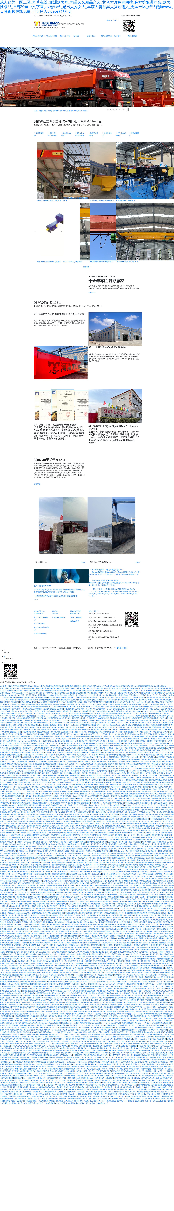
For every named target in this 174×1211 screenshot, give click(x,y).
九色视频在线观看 (167, 723)
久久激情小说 (132, 741)
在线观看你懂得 (6, 725)
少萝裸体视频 (78, 1055)
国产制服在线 (105, 947)
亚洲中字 (104, 1094)
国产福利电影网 (71, 812)
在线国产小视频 (69, 780)
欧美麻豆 (53, 725)
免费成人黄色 (13, 695)
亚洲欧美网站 (91, 954)
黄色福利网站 (114, 784)
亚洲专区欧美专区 (140, 908)
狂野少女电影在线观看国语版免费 (23, 718)
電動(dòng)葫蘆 (64, 119)
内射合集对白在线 (152, 814)
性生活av (127, 872)
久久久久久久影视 (55, 860)
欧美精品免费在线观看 (85, 940)
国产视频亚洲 (9, 1099)
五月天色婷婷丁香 (106, 1046)
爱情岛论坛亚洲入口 (107, 798)
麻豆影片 (66, 885)
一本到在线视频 (58, 888)
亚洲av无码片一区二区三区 (164, 702)
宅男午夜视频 (54, 842)
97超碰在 (14, 823)
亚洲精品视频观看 (133, 801)
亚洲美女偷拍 (110, 1085)
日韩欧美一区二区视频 (111, 899)
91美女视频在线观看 (34, 817)
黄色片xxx (65, 807)
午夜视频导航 (96, 782)
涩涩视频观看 (112, 1050)
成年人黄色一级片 (141, 734)
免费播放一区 (68, 963)
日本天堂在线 (125, 1044)
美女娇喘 (127, 1005)
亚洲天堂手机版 (8, 784)
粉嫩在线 (37, 1092)
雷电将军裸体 (57, 872)
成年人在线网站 (70, 798)
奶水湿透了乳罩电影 (66, 1011)
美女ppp (93, 723)
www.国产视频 (48, 986)
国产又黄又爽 (140, 984)
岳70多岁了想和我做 (115, 830)
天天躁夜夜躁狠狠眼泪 (33, 1011)
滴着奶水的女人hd (8, 1076)
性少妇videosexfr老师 (131, 1002)
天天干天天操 (150, 984)
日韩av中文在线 (50, 959)
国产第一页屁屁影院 (28, 716)
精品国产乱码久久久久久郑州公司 (78, 723)
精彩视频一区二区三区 (146, 720)
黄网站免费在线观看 (166, 794)
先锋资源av (143, 1082)
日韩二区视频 (79, 975)
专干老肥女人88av (83, 833)
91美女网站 (7, 853)
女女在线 (4, 697)
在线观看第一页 (121, 897)
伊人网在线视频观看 (157, 819)
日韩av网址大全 (75, 775)
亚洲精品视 (79, 1009)
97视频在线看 (107, 835)
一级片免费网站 (140, 1021)
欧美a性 (88, 768)
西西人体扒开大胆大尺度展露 (90, 1053)
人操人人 (65, 1046)
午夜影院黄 (145, 945)
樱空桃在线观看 (51, 828)
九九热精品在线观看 (57, 1005)
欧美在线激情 (60, 1062)
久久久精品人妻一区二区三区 (47, 858)
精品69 (71, 787)
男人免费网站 (22, 1027)
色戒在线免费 (16, 906)
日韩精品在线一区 (137, 972)
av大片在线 (77, 782)
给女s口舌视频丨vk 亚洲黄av (41, 872)
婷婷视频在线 (16, 837)
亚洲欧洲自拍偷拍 (145, 812)
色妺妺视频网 (169, 970)
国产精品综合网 (146, 856)
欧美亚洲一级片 (63, 764)
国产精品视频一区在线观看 (22, 789)
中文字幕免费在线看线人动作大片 (61, 837)
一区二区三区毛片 (61, 1080)
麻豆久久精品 (91, 814)
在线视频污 (109, 1078)
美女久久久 (15, 711)
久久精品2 (87, 1009)
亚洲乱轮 (151, 810)
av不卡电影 (19, 874)
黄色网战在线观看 (98, 768)
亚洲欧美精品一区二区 (126, 1025)
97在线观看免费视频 (161, 853)
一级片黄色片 (119, 748)
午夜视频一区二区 (127, 768)
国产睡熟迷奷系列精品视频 (111, 826)
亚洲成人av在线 (95, 727)
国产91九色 (81, 1092)
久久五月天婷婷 (11, 741)
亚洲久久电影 (100, 1044)
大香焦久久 (13, 727)
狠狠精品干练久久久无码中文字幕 (140, 867)
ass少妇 (114, 892)
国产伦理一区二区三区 (40, 975)
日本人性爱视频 (158, 858)
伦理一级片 (38, 768)
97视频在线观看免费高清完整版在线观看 (75, 849)
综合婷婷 (31, 1025)
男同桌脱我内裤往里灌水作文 (21, 766)
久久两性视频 (128, 883)
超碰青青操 (63, 1099)
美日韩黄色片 (166, 1055)
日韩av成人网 (17, 725)
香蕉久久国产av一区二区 (28, 702)
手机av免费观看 (121, 991)
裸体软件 (38, 943)
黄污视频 (18, 1023)
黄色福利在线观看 (52, 796)
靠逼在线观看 (12, 1027)
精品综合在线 (70, 938)
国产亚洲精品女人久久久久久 (115, 1096)
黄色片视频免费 (69, 915)
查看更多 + (92, 316)
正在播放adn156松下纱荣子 (39, 801)
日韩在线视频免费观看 (66, 1009)
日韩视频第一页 (153, 1030)
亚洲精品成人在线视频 (80, 924)
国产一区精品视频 (46, 791)
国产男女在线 (124, 814)
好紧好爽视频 (130, 933)
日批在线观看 (73, 874)
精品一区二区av (155, 709)
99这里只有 (99, 890)
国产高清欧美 (51, 1078)
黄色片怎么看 (164, 746)
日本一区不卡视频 (163, 872)
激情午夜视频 (106, 851)
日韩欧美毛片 (62, 762)
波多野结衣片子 (27, 1005)
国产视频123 (121, 984)
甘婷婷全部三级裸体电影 (18, 849)
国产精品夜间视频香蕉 (37, 888)
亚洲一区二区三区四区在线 (51, 1046)
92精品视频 (4, 702)
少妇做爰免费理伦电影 (39, 803)
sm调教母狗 (138, 883)
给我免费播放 (73, 908)
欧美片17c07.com (81, 1044)
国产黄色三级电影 (120, 1078)
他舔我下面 (60, 956)
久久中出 (3, 927)
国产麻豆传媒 (97, 835)
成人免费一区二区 (108, 904)
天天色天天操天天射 (144, 752)
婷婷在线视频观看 (12, 830)
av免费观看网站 (48, 1039)
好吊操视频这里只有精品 (67, 810)
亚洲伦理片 (121, 1041)
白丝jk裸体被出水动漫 (107, 732)
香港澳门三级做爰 (103, 856)
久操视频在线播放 (159, 885)
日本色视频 (4, 1055)
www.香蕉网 (159, 883)
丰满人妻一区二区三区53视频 (42, 784)
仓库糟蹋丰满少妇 (91, 963)
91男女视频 (69, 927)
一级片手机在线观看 (102, 771)
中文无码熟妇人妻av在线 (112, 929)
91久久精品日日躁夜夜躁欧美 (71, 1037)
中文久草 (111, 764)
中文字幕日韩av (81, 989)
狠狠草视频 (155, 1005)
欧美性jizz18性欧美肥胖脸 (31, 924)
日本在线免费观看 (151, 736)
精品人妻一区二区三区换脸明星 (156, 1101)
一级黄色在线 (156, 830)
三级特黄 (8, 782)
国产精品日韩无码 (67, 759)
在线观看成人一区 (158, 993)
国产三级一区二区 (90, 853)
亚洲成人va (11, 947)
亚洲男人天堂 (116, 775)
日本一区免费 (140, 897)
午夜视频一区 (53, 778)
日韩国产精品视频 (76, 933)
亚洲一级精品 (140, 1037)
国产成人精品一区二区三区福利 (153, 778)
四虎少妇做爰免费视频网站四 (113, 812)
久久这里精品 (45, 725)
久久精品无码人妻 (76, 778)
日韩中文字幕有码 (89, 778)
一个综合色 (33, 892)
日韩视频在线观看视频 (16, 697)
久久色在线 (55, 895)
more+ (83, 610)
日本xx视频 (135, 746)
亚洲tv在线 (82, 1050)
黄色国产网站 (125, 757)
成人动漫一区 (28, 768)
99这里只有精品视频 (117, 1032)
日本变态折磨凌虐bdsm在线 (36, 929)
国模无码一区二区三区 (23, 1009)
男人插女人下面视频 (16, 734)
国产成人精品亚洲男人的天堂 (161, 796)
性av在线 (50, 823)
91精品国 (166, 840)
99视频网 (55, 810)
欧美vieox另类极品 (67, 768)
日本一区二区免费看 (14, 940)
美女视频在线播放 (86, 1002)
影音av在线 (147, 943)
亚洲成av (93, 860)
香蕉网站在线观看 (80, 821)
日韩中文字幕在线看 (117, 803)
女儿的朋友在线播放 (165, 729)
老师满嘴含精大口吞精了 (146, 1027)
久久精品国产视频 (56, 773)
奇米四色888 (12, 872)
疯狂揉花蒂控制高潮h (94, 739)
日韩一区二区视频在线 (71, 771)
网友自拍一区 (61, 814)
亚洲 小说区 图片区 (92, 883)
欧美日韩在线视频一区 (121, 989)
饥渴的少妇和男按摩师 (16, 840)
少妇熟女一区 (47, 1018)
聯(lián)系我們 (112, 20)
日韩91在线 (16, 938)
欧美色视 (129, 858)
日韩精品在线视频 (142, 1060)
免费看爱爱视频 (84, 748)
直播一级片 (105, 986)
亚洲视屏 (139, 1011)
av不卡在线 (16, 812)
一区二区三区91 (35, 780)
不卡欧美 (106, 746)
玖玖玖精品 (23, 972)
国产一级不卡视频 (123, 1055)
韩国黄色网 (147, 718)
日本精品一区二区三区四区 (106, 723)
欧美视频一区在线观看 (38, 1057)
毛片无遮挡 (33, 1082)
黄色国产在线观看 (49, 734)
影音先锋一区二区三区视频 (155, 837)
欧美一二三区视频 (135, 842)
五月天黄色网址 (36, 865)
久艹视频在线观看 (46, 787)
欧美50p (150, 904)
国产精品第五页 (30, 970)
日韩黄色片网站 (94, 1037)
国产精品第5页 (14, 702)
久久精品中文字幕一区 (8, 888)
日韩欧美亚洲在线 (43, 1071)
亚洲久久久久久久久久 (77, 807)
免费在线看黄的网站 (128, 1030)
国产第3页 (56, 1018)
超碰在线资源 (86, 757)
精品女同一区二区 (128, 775)
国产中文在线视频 (162, 768)
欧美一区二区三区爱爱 (54, 933)
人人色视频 (59, 780)
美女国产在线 (106, 950)
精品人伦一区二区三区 (13, 757)
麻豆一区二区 (76, 757)
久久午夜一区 (159, 915)
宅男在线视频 (141, 888)
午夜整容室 (90, 1018)
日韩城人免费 (5, 729)
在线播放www (37, 995)
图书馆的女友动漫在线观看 (70, 936)
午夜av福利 (46, 805)
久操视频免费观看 (9, 778)
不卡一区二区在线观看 (79, 929)
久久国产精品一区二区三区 (148, 952)
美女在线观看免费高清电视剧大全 (122, 1034)
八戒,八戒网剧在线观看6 (85, 885)
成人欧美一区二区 (119, 931)
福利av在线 (13, 805)
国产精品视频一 (131, 752)
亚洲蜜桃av (113, 773)
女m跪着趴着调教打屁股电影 (158, 725)
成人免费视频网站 (10, 851)
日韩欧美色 (83, 908)
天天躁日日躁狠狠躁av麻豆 (25, 778)
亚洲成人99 (13, 895)
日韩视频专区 (133, 837)
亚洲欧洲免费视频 (131, 789)
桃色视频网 (143, 922)
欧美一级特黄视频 (9, 956)
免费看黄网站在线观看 (59, 865)
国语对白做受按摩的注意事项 (120, 746)
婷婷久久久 (11, 931)
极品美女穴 (166, 791)
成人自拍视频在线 (36, 764)
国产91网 (79, 1076)
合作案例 (76, 36)
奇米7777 (153, 821)
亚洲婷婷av (32, 885)
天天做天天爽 (13, 828)
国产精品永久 (5, 704)
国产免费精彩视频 (38, 908)
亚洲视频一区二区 (34, 899)
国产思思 (134, 977)
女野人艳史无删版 (13, 984)
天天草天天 (121, 1037)
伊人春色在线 (96, 950)
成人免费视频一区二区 (34, 961)
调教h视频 (90, 821)
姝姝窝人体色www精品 (100, 895)
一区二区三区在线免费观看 (135, 727)
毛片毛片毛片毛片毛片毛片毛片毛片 (158, 697)
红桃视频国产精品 (71, 736)
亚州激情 (98, 1014)
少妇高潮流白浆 (95, 849)
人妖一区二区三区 (92, 844)
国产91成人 (4, 1053)
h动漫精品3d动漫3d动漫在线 (70, 842)
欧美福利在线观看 (86, 913)
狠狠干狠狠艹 (55, 759)
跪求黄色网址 (35, 812)
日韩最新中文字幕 (15, 1005)
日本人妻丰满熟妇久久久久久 (128, 952)
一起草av (96, 1057)
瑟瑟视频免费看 (168, 1080)
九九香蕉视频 (9, 1041)
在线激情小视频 (93, 732)
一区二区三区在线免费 (65, 1082)
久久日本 (79, 950)
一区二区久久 (61, 750)
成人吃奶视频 (165, 966)
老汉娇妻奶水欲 (151, 851)
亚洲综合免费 (113, 842)
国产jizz (23, 917)
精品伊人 (160, 906)
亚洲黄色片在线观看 (117, 862)
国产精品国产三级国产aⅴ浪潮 (24, 739)
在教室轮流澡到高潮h (114, 959)
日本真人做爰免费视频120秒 (132, 787)
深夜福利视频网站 (151, 972)
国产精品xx (164, 743)
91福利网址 (105, 725)
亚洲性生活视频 (165, 1005)
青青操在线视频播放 (132, 823)
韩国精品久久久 (58, 938)
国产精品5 (6, 803)
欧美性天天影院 (159, 807)
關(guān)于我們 (51, 36)
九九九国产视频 (20, 890)
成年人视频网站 (85, 762)
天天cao (143, 989)
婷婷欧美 (162, 814)
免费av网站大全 (120, 798)
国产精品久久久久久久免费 (150, 1078)
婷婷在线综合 (59, 736)
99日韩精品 (83, 732)
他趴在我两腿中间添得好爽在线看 (38, 826)
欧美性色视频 (161, 929)
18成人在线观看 (37, 1009)
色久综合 (3, 1080)
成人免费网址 (153, 823)
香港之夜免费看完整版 (29, 846)
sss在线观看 (129, 1101)
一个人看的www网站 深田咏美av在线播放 (156, 1023)
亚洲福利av (74, 1050)
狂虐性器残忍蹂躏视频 (76, 862)
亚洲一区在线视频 (49, 995)
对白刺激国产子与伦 (68, 826)
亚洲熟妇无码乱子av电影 (145, 1050)
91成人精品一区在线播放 (30, 837)
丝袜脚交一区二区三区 (23, 807)
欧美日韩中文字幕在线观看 (143, 700)
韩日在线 (92, 858)
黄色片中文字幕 (60, 840)
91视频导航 (18, 1078)
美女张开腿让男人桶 (85, 1080)
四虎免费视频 (133, 881)
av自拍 (29, 869)
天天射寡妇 (96, 1030)
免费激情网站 (25, 736)
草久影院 (142, 837)
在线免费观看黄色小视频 (12, 920)
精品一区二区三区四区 (125, 1076)
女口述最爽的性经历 (158, 693)
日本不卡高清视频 (71, 995)
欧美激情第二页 (132, 798)
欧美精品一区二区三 (63, 734)
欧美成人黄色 (25, 812)
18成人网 (35, 901)
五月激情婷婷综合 (73, 840)
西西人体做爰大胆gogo (12, 911)
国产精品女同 (161, 716)
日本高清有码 (134, 1073)
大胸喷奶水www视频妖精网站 (121, 729)
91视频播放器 (166, 1094)
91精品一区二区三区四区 (35, 959)
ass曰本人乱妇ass (153, 743)
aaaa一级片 (125, 851)
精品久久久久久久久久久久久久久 (152, 860)
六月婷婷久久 (13, 901)
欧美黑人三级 (100, 821)
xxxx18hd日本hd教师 (120, 927)
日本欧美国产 (19, 798)
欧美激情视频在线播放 (137, 851)
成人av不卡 (83, 739)
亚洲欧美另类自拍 (142, 709)
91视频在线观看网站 (76, 801)
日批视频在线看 (91, 807)
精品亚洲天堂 (55, 835)
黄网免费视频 (13, 773)
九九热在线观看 (8, 780)
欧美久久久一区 (157, 977)
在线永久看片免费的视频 (17, 1055)
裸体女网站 (132, 835)
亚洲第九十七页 (89, 979)
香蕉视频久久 (25, 865)
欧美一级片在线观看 (144, 835)
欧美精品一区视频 (98, 780)
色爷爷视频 (152, 739)
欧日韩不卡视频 (12, 922)
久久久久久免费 (76, 743)
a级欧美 (168, 938)
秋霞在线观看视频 (135, 796)
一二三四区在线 (42, 1101)
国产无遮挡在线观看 (58, 819)
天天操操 (146, 1007)
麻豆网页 (61, 727)
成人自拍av (51, 876)
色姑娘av (110, 1021)
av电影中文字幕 (160, 801)
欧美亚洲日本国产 (47, 812)
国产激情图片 (100, 1078)
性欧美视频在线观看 (99, 762)
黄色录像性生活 (115, 725)
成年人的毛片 (147, 885)
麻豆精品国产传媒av (72, 913)
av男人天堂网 (70, 956)
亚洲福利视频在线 (111, 1025)
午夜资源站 (136, 945)
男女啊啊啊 (111, 991)
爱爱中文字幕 (142, 849)
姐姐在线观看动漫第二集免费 (86, 878)
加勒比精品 (53, 890)
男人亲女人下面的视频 (80, 794)
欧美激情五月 (34, 954)
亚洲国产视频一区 (28, 755)
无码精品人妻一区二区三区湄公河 (26, 771)
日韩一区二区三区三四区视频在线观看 (16, 1087)
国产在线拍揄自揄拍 (88, 993)
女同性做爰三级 (119, 1027)
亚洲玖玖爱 (109, 1087)
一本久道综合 (5, 732)
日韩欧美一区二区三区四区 (156, 741)
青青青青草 (163, 1073)
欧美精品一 (29, 1092)
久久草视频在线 (65, 757)
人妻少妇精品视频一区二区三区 (101, 791)
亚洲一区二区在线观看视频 (105, 759)
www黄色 (74, 734)
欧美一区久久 (144, 1073)
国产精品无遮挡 (73, 762)
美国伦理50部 (90, 810)
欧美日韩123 (169, 911)
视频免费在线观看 (43, 732)
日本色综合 (135, 872)
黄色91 (78, 1030)
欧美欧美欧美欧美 (155, 945)
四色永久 (95, 927)
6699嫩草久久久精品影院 (41, 835)
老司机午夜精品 (83, 812)
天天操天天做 (55, 826)
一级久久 (82, 734)
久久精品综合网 (42, 860)
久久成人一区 (104, 823)
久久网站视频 (124, 794)
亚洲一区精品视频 (18, 858)
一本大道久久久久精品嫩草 (162, 700)
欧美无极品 (7, 750)
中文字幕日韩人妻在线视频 (33, 734)
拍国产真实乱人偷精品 (104, 810)
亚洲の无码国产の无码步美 (157, 734)
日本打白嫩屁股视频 (14, 755)
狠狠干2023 (84, 840)
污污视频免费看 (141, 1030)
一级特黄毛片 (93, 989)
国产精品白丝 (55, 732)
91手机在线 (124, 837)
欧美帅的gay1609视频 (50, 961)
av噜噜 (73, 989)
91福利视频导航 (116, 954)
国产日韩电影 (10, 700)
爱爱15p (77, 787)
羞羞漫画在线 (53, 1099)
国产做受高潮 (15, 801)
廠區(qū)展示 (91, 36)
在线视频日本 (59, 823)
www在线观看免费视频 (20, 762)
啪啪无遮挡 (26, 810)
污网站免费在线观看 (122, 1073)
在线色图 (57, 768)
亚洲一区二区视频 (107, 766)
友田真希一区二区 (52, 917)
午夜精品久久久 (24, 833)
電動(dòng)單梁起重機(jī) (78, 119)
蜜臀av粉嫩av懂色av (41, 936)
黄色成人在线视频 (147, 759)
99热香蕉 (37, 746)
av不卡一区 (133, 755)
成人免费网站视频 (126, 784)
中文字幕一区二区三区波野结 (16, 998)
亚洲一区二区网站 (57, 931)
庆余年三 (10, 771)
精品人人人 (155, 890)
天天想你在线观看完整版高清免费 (119, 853)
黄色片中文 (114, 878)
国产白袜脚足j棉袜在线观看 (99, 1005)
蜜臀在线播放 (133, 963)
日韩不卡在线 (36, 906)
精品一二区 (81, 810)
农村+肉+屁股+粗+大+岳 (23, 1073)
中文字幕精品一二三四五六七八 (114, 752)
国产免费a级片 (127, 1039)
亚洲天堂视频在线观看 (123, 807)
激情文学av (11, 961)
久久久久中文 (135, 757)
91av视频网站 (144, 906)
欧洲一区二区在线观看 (99, 755)
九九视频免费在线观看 (42, 748)
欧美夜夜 (83, 842)
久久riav (47, 895)
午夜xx (166, 759)
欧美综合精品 (43, 1016)
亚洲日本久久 (139, 915)
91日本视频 (115, 837)
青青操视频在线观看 (96, 1073)
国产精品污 (35, 787)
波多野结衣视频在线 (65, 782)
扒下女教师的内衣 (80, 837)
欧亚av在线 (8, 768)
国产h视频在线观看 (50, 764)
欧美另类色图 (16, 1034)
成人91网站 (57, 784)
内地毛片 (101, 963)
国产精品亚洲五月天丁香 (98, 881)
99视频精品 (17, 844)
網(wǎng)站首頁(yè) (39, 36)
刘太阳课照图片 (102, 814)
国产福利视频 (39, 1030)
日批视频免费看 (54, 936)
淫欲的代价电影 (26, 938)
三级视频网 (62, 954)
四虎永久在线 (73, 1080)
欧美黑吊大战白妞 (95, 1082)
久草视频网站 (109, 924)
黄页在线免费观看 (79, 844)
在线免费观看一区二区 (76, 1025)
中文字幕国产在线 (139, 1087)
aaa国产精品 (115, 1023)
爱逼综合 (92, 840)
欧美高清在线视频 (57, 915)
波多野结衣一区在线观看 (118, 771)
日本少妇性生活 (146, 762)
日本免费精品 (109, 1073)
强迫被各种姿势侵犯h (133, 856)
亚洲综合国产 (86, 1030)
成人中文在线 (147, 842)
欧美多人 (65, 872)
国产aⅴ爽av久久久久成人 (15, 713)
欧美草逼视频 (168, 977)
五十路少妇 (112, 778)
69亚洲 (142, 695)
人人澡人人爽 (49, 798)
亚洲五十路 (62, 725)
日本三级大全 (42, 846)
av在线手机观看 (107, 1027)
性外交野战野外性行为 (23, 931)
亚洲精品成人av (30, 713)
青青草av (49, 911)
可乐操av (32, 727)
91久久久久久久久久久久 (91, 867)
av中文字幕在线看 (123, 773)
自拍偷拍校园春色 (95, 750)
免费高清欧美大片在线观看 (102, 736)
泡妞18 (21, 828)
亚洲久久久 (7, 766)
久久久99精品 (56, 739)
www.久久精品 (104, 803)
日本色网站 (106, 970)
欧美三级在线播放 (135, 828)
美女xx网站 (41, 917)
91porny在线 (153, 878)
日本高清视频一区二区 (58, 1089)
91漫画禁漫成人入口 (128, 840)
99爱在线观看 (55, 940)
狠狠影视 (34, 1089)
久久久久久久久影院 (7, 936)
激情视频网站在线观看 (85, 1039)
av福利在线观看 (66, 835)
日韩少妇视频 (134, 922)
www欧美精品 (62, 862)
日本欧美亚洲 (86, 782)
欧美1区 (101, 998)
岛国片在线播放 (146, 1069)
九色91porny (84, 881)
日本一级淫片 (153, 775)
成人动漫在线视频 (7, 892)
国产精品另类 (28, 1030)
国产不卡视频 (42, 970)
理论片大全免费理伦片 (79, 766)
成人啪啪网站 (15, 1060)
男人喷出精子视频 (154, 817)
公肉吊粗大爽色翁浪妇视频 (164, 1053)
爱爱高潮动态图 (43, 814)
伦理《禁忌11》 (20, 817)
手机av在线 (34, 1087)
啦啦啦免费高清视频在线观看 (29, 773)
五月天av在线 (94, 947)
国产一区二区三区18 (21, 892)
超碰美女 (153, 716)
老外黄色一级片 (147, 711)
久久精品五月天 (147, 1099)
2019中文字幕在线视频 (48, 901)
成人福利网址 (151, 888)
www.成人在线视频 (71, 869)
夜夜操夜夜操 (155, 1055)
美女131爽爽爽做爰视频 (103, 1064)
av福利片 (85, 1037)
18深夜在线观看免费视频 (42, 874)
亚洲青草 (96, 1094)
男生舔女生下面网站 (72, 856)
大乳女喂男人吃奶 (35, 1046)
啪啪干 (10, 954)
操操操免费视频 (145, 890)
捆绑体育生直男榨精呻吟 (73, 982)
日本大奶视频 (19, 1099)
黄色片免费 (58, 878)
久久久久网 (155, 924)
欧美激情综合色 (51, 883)
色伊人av (53, 814)
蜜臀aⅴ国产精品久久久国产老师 (161, 787)
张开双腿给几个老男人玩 (14, 791)
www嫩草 (85, 775)
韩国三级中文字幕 (47, 780)
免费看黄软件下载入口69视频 (31, 984)
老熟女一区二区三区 (148, 805)
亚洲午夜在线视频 (105, 922)
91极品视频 (84, 771)
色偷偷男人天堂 (143, 927)
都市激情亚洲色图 (131, 892)
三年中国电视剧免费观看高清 (90, 725)
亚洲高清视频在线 (71, 931)
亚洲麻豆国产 (159, 904)
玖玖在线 (18, 993)
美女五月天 (147, 796)
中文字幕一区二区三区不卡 (87, 995)
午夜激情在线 (47, 972)
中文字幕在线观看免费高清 (70, 803)
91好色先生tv (166, 828)
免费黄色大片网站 (115, 874)
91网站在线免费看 (30, 1021)
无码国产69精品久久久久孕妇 (90, 1023)
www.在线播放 (85, 872)
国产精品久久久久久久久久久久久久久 (32, 856)
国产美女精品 (61, 755)
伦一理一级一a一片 (24, 872)
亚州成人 (134, 773)
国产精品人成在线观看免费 (53, 885)
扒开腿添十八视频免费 (128, 888)
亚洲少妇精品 (83, 746)
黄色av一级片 (126, 826)
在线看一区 (29, 936)
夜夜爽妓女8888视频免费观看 (100, 901)
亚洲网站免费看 (168, 1014)
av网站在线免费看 (54, 803)
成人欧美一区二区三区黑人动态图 (33, 844)
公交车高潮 (159, 759)
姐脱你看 (68, 920)
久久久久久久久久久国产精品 (28, 741)
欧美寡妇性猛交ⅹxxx (64, 828)
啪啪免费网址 (95, 945)
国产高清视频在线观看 (49, 899)
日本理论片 (74, 739)
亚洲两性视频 (79, 784)
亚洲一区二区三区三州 (140, 846)
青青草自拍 (116, 851)
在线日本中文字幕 (107, 908)
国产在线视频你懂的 (17, 1014)
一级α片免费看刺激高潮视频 (69, 729)
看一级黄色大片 (14, 716)
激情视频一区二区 (122, 1066)
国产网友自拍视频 (35, 805)
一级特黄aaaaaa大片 (81, 752)
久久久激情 (118, 766)
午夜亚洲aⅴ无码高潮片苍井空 (149, 707)
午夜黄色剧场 (45, 773)
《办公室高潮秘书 (94, 1034)
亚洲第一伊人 (74, 764)
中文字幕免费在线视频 (94, 970)
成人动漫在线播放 (43, 1021)
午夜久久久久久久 (141, 775)
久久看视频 (164, 713)
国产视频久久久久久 (145, 789)
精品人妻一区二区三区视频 (158, 936)
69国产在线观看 (158, 1069)
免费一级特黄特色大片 (42, 739)
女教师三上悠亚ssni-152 (20, 693)
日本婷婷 (148, 723)
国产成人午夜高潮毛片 (15, 720)
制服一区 (91, 1044)
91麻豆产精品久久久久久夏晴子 (18, 764)
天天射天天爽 (117, 917)
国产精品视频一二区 (84, 755)
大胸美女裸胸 (66, 791)
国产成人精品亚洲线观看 (114, 915)
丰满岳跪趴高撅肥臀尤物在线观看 (11, 796)
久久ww (100, 860)
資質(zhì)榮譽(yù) (106, 36)
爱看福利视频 (157, 727)
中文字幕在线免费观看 (162, 711)
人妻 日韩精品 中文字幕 (106, 807)
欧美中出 (91, 1014)
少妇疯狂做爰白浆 (153, 1096)
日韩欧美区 (144, 810)
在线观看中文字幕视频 (12, 723)
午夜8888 (53, 727)
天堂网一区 (8, 876)
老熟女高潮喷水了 (135, 885)
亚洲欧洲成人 (135, 966)
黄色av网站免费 (158, 970)
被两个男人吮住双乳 (131, 812)
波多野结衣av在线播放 (42, 1005)
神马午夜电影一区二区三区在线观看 (108, 840)
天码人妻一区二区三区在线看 (155, 695)
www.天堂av (156, 723)
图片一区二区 (146, 766)
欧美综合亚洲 (160, 810)
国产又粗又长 (19, 1062)
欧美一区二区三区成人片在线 (26, 860)
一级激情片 (50, 856)
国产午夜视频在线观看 (133, 1032)
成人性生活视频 (137, 853)
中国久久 (146, 704)
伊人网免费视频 (8, 977)
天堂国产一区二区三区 (24, 842)
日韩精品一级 (16, 794)
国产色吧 (27, 729)
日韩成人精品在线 (16, 729)
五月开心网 (68, 991)
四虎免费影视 (149, 702)
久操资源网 (13, 867)
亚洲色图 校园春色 (15, 748)
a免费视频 (94, 803)
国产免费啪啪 (146, 693)
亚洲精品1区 (10, 1023)
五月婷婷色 (87, 950)
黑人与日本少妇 (67, 784)
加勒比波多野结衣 (116, 1005)
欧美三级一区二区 (124, 920)
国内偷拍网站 (74, 1046)
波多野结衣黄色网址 (78, 1018)
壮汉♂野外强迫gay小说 (114, 743)
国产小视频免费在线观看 (131, 830)
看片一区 (50, 952)
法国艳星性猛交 (112, 762)
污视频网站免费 (46, 729)
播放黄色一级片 (15, 732)
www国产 (80, 798)
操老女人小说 (27, 1034)
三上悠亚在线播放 (70, 970)
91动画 (60, 771)
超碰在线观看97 (28, 748)
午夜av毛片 (59, 1000)
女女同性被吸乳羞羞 (61, 787)
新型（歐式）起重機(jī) (51, 119)
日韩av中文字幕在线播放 (79, 977)
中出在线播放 (127, 1014)
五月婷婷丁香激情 (44, 915)
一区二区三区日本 (31, 695)
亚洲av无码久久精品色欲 (114, 865)
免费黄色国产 (102, 830)
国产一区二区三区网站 (12, 707)
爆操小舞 (47, 950)
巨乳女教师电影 (64, 766)
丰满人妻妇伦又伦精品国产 (82, 835)
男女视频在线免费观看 (132, 762)
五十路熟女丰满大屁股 (31, 791)
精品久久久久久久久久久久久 (79, 876)
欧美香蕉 (102, 1085)
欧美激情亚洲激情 (30, 915)
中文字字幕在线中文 (20, 899)
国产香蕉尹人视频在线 (39, 833)
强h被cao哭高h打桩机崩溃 (22, 782)
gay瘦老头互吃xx (6, 789)
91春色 (31, 876)
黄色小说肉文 (62, 899)
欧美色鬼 (68, 794)
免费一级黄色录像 (101, 885)
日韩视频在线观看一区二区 (155, 897)
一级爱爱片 (28, 796)
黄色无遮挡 (22, 814)
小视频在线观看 (97, 972)
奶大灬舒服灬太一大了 (119, 1053)
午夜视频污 (81, 970)
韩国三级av (137, 784)
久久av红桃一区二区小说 (147, 1039)
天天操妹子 (27, 1039)
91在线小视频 (64, 1014)
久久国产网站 (37, 766)
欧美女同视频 (85, 803)
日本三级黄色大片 (25, 904)
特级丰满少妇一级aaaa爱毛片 (118, 885)
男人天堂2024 (163, 823)
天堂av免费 (111, 897)
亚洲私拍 (3, 984)
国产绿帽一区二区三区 (153, 833)
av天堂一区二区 (40, 876)
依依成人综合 (96, 874)
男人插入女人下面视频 (151, 911)
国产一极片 (41, 883)
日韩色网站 (113, 920)
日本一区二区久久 (161, 720)
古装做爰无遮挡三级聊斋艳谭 (109, 888)
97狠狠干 (162, 952)
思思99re (10, 989)
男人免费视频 (128, 743)
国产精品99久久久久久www (99, 966)
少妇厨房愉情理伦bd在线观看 (157, 780)
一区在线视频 (72, 1089)
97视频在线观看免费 (29, 732)
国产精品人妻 (40, 851)
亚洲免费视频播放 (111, 828)
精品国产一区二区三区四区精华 (20, 759)
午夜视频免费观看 (145, 881)
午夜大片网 (67, 860)
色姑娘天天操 (161, 1039)
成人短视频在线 (162, 899)
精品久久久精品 (72, 750)
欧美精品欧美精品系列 (54, 830)
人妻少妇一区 (106, 837)
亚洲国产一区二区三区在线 (149, 746)
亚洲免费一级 (32, 830)
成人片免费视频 (41, 762)
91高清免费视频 (14, 1053)
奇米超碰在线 (119, 734)
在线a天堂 (34, 759)
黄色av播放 (134, 844)
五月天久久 (49, 1096)
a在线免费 (22, 830)
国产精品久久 (130, 1037)
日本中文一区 (106, 1023)
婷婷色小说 (107, 775)
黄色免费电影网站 (89, 743)
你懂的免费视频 (11, 826)
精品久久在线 (93, 1032)
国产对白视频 (105, 729)
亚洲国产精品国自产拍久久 (98, 741)
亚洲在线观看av (23, 805)
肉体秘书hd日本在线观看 (31, 757)
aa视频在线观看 (148, 883)
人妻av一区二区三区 (118, 901)
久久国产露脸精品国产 (62, 966)
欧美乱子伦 (121, 1011)
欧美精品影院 (47, 938)
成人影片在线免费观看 (136, 750)
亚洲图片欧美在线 (94, 943)
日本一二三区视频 (45, 741)
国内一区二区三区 (72, 725)
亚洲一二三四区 (8, 817)
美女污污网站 (71, 755)
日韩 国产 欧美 (144, 968)
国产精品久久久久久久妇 (161, 752)
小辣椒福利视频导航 (167, 890)
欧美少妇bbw (19, 936)
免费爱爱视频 (117, 782)
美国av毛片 (91, 759)
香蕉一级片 (113, 1009)
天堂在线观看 (59, 927)
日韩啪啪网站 (58, 817)
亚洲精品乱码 (104, 784)
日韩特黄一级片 (58, 794)
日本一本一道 (122, 913)
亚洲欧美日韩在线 (133, 1078)
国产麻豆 (39, 1032)
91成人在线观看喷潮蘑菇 (9, 972)
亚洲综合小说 (50, 904)
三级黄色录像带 (49, 1103)
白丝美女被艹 (62, 993)
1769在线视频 (163, 975)
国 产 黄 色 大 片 (70, 1092)
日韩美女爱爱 (54, 947)
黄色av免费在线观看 (139, 780)
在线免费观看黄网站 (114, 833)
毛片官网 (17, 989)
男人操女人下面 (152, 895)
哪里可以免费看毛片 (22, 780)
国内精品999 (83, 750)
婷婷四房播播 (123, 922)
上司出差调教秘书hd (91, 922)
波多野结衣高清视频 (126, 1016)
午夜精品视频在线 (40, 1007)
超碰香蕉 (113, 936)
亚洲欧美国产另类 (128, 1021)
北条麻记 (67, 888)
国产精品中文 (102, 833)
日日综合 (111, 1089)
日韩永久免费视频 (54, 807)
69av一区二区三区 (45, 853)
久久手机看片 (147, 1018)
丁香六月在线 (157, 812)
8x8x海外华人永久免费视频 (117, 741)
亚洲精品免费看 (31, 814)
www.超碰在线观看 (95, 794)
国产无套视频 (158, 1016)
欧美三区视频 (42, 927)
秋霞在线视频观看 (52, 908)
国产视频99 (93, 830)
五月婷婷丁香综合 (115, 1014)
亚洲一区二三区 (36, 1039)
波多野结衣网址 (123, 844)
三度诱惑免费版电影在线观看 (41, 810)
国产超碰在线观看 (93, 766)
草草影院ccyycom (115, 787)
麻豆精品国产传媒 (18, 1011)
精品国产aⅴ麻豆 (77, 979)
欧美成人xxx (34, 853)
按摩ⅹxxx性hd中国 (124, 972)
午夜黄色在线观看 (166, 924)
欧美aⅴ (82, 883)
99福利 (121, 762)
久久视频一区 (18, 768)
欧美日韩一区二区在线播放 (102, 956)
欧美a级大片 (4, 835)
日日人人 (73, 885)
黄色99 (160, 704)
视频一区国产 (103, 1041)
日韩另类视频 (78, 922)
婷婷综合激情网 (60, 812)
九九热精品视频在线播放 (91, 986)
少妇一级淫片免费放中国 (124, 819)
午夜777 (91, 771)
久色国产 (98, 1069)
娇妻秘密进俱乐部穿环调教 (133, 732)
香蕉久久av (11, 842)
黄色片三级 (53, 975)
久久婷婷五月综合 (159, 1099)
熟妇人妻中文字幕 (25, 1050)
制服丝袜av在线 (107, 1080)
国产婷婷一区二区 (88, 773)
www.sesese (4, 716)
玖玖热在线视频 (103, 796)
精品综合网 (65, 1048)
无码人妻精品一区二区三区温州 (136, 1041)
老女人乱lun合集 (52, 844)
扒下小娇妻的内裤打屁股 (102, 892)
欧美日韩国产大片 (131, 748)
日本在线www (71, 741)
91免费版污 (94, 998)
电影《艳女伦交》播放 (110, 794)
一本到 (157, 1064)
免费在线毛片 (26, 1002)
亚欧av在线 (15, 1082)
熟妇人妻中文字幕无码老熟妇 (109, 757)
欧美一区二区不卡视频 (45, 945)
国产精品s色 (126, 817)
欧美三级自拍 (127, 943)
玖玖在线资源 (133, 979)
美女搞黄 (14, 750)
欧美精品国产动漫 (64, 846)
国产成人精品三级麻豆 (25, 1103)
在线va (142, 1080)
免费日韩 (146, 716)
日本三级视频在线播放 (141, 819)
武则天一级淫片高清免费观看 (88, 931)
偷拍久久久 (65, 739)
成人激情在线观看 (95, 746)
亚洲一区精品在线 (111, 952)
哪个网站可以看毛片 (154, 764)
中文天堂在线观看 (81, 1071)
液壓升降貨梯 (39, 119)
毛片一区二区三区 (103, 878)
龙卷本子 (7, 711)
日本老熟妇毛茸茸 (92, 938)
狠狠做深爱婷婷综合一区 (12, 995)
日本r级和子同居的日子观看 (40, 743)
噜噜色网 (32, 762)
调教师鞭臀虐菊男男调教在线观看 (95, 897)
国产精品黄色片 (86, 959)
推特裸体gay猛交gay (34, 972)
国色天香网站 (24, 922)
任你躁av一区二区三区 (107, 1066)
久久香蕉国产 (134, 989)
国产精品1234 (17, 709)
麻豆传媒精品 (28, 746)
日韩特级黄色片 (102, 778)
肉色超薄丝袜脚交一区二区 (161, 1009)
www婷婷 (95, 757)
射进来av (61, 775)
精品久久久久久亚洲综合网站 (51, 924)
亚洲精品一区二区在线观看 (51, 1053)
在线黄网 (66, 933)
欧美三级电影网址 (39, 904)
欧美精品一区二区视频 (105, 975)
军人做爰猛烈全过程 (132, 803)
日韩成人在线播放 (26, 711)
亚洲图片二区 (114, 1069)
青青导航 (158, 840)
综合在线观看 (110, 780)
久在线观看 (69, 819)
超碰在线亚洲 (149, 915)
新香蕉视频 (57, 791)
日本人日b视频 (14, 752)
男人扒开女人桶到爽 (35, 897)
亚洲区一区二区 (80, 814)
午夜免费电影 (55, 748)
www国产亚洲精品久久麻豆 (151, 784)
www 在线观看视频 (110, 1101)
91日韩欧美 (52, 956)
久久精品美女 (76, 846)
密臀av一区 (162, 895)
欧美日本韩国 (85, 911)
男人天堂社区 (130, 1011)
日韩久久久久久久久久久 (19, 1046)
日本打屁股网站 (94, 729)
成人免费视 (85, 823)
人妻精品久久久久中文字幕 (47, 1082)
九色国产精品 (161, 757)
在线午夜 (115, 810)
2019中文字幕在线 (110, 972)
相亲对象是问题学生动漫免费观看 (143, 826)
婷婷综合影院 (29, 697)
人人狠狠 (93, 856)
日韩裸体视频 (52, 762)
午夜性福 (168, 858)
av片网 (145, 901)
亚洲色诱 (87, 801)
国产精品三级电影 (162, 950)
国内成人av (132, 904)
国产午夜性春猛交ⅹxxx (81, 830)
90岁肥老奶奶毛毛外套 (65, 890)
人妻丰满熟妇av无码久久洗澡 (35, 1000)
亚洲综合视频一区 (164, 803)
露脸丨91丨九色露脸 (92, 862)
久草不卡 (13, 704)
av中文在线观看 (82, 1000)
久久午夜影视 (104, 862)
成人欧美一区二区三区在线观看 (81, 895)
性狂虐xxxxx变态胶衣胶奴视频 (83, 1064)
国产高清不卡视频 (144, 798)
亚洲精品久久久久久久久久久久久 (57, 998)
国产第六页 (83, 796)
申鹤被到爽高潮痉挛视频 (37, 823)
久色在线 (56, 989)
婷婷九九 (141, 833)
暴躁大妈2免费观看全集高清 (122, 791)
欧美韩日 (169, 1037)
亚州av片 (9, 775)
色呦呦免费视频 (71, 1066)
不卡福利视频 (37, 938)
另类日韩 (125, 833)
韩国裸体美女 (52, 993)
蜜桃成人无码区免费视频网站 (33, 709)
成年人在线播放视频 (106, 1000)
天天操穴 (166, 945)
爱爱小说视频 (155, 713)
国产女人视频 (94, 823)
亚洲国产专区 (100, 968)
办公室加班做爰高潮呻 (118, 858)
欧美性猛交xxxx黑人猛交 (69, 732)
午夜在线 (141, 814)
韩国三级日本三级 (95, 775)
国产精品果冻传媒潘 (128, 1071)
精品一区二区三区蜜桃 (108, 1037)
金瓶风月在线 (126, 725)
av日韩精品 (22, 704)
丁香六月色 (50, 1000)
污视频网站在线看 (144, 748)
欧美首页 (118, 1021)
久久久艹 (126, 766)
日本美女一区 (37, 1060)
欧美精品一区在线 (162, 1002)
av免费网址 (169, 968)
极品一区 (88, 888)
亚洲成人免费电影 (84, 874)
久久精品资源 (167, 1066)
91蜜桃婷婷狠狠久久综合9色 (21, 803)
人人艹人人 (111, 1057)
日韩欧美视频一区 (92, 734)
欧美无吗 (18, 924)
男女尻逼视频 (169, 1032)
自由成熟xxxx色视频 (106, 748)
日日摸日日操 (64, 972)
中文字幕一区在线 (60, 1032)
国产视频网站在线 (47, 736)
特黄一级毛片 (128, 915)
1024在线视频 (9, 1066)
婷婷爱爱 (148, 727)
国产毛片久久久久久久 (113, 768)
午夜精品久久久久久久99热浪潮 (27, 700)
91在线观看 (145, 1044)
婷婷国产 (154, 729)
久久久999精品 (80, 826)
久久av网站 (59, 752)
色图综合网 (11, 807)
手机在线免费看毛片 (153, 947)
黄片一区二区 (50, 752)
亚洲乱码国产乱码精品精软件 (145, 768)
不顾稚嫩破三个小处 (120, 835)
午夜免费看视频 (42, 890)
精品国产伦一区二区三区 (159, 771)
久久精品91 (136, 729)
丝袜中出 (4, 954)
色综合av (83, 1087)
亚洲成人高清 (81, 954)
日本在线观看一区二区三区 (37, 1069)
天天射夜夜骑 (35, 736)
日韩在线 (27, 720)
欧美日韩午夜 (104, 938)
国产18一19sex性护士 (28, 819)
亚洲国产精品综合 (94, 837)
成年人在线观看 (78, 968)
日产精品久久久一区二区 (25, 851)
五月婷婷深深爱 (5, 1034)
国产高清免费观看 (105, 917)
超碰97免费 (135, 810)
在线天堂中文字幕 (19, 979)
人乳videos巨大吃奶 (54, 833)
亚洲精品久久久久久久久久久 (139, 821)
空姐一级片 (81, 961)
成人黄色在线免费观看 (137, 736)
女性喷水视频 (75, 911)
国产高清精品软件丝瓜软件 (68, 796)
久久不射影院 (80, 956)
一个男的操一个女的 (107, 734)
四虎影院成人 (151, 989)
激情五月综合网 (130, 1057)
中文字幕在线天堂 (139, 743)
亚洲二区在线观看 (106, 876)
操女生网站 (18, 810)
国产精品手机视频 (43, 727)
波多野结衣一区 (14, 865)
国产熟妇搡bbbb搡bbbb (31, 725)
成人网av (143, 739)
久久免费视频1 (96, 904)
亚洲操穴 (56, 729)
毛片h (116, 908)
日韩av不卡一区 (22, 888)
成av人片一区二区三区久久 (127, 849)
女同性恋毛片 (74, 883)
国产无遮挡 (124, 986)
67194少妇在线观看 (141, 936)
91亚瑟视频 (153, 704)
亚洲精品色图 (100, 743)
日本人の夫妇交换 (55, 1094)
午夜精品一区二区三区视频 (112, 739)
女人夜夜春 (29, 1007)
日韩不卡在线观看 (121, 1089)
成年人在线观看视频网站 (78, 1048)
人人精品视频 (32, 917)
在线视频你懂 (85, 817)
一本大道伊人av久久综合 (23, 784)
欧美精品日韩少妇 (161, 865)
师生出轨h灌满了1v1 (48, 1073)
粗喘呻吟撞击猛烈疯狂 (144, 970)
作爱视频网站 (156, 791)
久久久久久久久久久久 (95, 899)
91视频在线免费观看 (17, 970)
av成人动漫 (154, 794)
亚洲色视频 (170, 695)
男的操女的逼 (21, 821)
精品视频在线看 (14, 862)
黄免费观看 (117, 1039)
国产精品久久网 (105, 867)
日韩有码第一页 (160, 874)
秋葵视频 (154, 943)
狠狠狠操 (137, 759)
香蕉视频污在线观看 (65, 844)
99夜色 (66, 1034)
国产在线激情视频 (92, 1066)
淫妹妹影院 (47, 865)
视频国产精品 (7, 844)
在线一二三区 (52, 846)
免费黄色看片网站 (62, 876)
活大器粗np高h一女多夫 (115, 789)
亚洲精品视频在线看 (151, 998)
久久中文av (38, 1099)
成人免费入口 (92, 796)
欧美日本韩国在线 (96, 812)
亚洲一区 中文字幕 (56, 746)
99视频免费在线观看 (91, 784)
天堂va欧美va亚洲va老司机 (49, 757)
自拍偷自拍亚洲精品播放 (144, 1071)
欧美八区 (130, 869)
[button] (84, 104)
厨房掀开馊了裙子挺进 (50, 906)
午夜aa (167, 1041)
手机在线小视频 (133, 1053)
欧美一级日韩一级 (56, 789)
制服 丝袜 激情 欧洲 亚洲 (131, 739)
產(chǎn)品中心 (65, 36)
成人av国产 (119, 732)
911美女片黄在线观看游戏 (153, 1014)
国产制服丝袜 (126, 968)
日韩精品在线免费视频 (109, 849)
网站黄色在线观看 (78, 828)
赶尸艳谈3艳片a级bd (117, 856)
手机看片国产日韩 (103, 858)
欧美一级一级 (30, 828)
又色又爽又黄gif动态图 (113, 968)
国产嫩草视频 (77, 867)
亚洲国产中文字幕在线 (23, 743)
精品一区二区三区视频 (120, 867)
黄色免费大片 (66, 924)
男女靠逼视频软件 (57, 805)
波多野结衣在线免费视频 (144, 933)
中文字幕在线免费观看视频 (41, 931)
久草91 (105, 773)
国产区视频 (36, 842)
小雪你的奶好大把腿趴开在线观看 (151, 1048)
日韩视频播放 (15, 943)
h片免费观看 (137, 943)
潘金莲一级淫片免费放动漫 (48, 771)
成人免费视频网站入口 (52, 1048)
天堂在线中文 (69, 752)
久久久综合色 (108, 1039)
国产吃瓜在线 (161, 739)
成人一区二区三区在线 (50, 766)
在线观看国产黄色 (38, 752)
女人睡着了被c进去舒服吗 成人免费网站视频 (58, 821)
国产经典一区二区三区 (16, 1000)
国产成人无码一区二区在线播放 (76, 1085)
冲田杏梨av (95, 748)
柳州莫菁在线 (102, 853)
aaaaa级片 (141, 755)
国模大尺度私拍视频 (52, 851)
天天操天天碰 (112, 940)
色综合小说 (11, 821)
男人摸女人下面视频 (152, 750)
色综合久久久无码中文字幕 (159, 892)
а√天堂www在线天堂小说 (124, 759)
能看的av (10, 993)
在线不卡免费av (49, 755)
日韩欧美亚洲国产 (121, 750)
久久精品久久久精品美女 (69, 748)
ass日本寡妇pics (97, 872)
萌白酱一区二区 (58, 920)
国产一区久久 (100, 1018)
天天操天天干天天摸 (130, 874)
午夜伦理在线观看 (73, 993)
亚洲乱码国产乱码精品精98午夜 (156, 1000)
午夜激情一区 (22, 885)
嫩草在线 (160, 755)
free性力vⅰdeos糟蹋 (58, 741)
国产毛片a (45, 842)
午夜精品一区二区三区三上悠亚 (82, 906)
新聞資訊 (117, 36)
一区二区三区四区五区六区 (60, 743)
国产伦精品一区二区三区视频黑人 (76, 805)
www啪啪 (153, 906)
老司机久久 (161, 773)
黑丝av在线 (133, 1066)
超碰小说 (105, 874)
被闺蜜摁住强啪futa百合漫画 (139, 794)
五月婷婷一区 (85, 1027)
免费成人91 (45, 746)
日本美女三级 (14, 904)
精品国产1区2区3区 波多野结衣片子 (33, 911)
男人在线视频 (127, 846)
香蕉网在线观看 (82, 1089)
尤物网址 (112, 938)
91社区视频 (62, 858)
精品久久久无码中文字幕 (131, 860)
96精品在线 (6, 823)
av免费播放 (144, 823)
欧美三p (128, 780)
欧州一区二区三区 (135, 954)
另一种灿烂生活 (47, 768)
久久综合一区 (15, 736)
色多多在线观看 (30, 927)
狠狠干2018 (163, 736)
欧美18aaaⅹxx (83, 1062)
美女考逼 (169, 762)
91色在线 (169, 810)
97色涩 (21, 695)
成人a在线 (70, 814)
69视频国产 (159, 826)
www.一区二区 (139, 1076)
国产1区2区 (40, 755)
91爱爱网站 (126, 876)
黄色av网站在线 (95, 1027)
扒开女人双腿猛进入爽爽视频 (136, 764)
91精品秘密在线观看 (63, 892)
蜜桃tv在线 (99, 773)
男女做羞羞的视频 (131, 862)
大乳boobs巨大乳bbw (23, 913)
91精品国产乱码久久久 (160, 732)
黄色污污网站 (146, 791)
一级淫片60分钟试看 (73, 1078)
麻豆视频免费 (51, 750)
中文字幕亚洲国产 (17, 1101)
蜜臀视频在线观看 (158, 762)
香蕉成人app (145, 729)
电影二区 (95, 888)
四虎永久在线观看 (55, 968)
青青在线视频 (129, 734)
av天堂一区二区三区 (60, 853)
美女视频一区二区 (16, 746)
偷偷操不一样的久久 (159, 718)
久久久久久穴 (25, 707)
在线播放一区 (30, 966)
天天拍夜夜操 (123, 828)
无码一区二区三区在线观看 (39, 947)
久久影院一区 (23, 823)
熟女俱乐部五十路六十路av (34, 798)
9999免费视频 (154, 927)
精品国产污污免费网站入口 (91, 846)
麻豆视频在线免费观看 (71, 817)
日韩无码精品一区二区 (139, 817)
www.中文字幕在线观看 (146, 874)
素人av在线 (116, 1071)
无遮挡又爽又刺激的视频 (80, 791)
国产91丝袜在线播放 (148, 757)
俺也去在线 (85, 860)
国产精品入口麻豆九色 (121, 1080)
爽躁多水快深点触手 (69, 833)
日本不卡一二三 (83, 727)
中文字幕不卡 (35, 729)
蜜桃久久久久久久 (77, 888)
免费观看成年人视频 (137, 1000)
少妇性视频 (157, 867)
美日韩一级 (164, 707)
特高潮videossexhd (43, 819)
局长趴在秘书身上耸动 (160, 881)
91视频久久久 (71, 952)
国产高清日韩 (141, 895)
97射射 (70, 899)
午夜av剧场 (117, 876)
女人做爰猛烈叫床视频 (120, 736)
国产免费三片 (67, 968)
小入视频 (40, 885)
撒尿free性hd (20, 956)
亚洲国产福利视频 (70, 1000)
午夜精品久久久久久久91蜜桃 (112, 943)
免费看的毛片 (13, 908)
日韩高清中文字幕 (108, 750)
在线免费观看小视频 (13, 952)
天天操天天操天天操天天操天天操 (54, 881)
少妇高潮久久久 (48, 1060)
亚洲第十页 (148, 732)
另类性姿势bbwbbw (22, 947)
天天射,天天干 (58, 963)
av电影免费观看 (55, 950)
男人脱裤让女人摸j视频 (12, 945)
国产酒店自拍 (120, 780)
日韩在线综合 (94, 917)
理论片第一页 (167, 727)
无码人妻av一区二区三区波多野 (139, 771)
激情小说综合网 (136, 1018)
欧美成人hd (169, 933)
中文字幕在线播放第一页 (40, 789)
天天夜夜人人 (144, 713)
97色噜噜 (24, 943)
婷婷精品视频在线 (37, 895)
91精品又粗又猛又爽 (137, 723)
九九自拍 (73, 1014)
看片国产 (21, 915)
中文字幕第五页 (26, 1018)
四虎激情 (3, 764)
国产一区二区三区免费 (46, 840)
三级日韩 (93, 920)
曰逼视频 (167, 1016)
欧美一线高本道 (120, 764)
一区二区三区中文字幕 (80, 917)
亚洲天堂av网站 (82, 741)
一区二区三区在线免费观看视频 (160, 846)
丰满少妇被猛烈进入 (114, 817)
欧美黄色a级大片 (44, 1089)
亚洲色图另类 (94, 876)
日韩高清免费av (40, 1025)
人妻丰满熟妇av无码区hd (57, 723)
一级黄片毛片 (74, 872)
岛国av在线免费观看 (33, 704)
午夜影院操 (77, 927)
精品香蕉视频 (151, 755)
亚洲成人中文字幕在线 (147, 1002)
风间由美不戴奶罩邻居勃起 (92, 1055)
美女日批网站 (132, 927)
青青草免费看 (71, 1076)
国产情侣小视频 (47, 817)
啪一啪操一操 (117, 993)
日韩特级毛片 (25, 862)
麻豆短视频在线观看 (71, 746)
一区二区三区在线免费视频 (122, 945)
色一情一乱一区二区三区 (67, 961)
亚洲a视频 (23, 1025)
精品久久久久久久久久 (90, 982)
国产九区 (121, 892)
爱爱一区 (89, 956)
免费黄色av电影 (23, 727)
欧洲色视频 (140, 840)
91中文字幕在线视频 (56, 1101)
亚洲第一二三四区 (31, 840)
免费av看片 (103, 1089)
